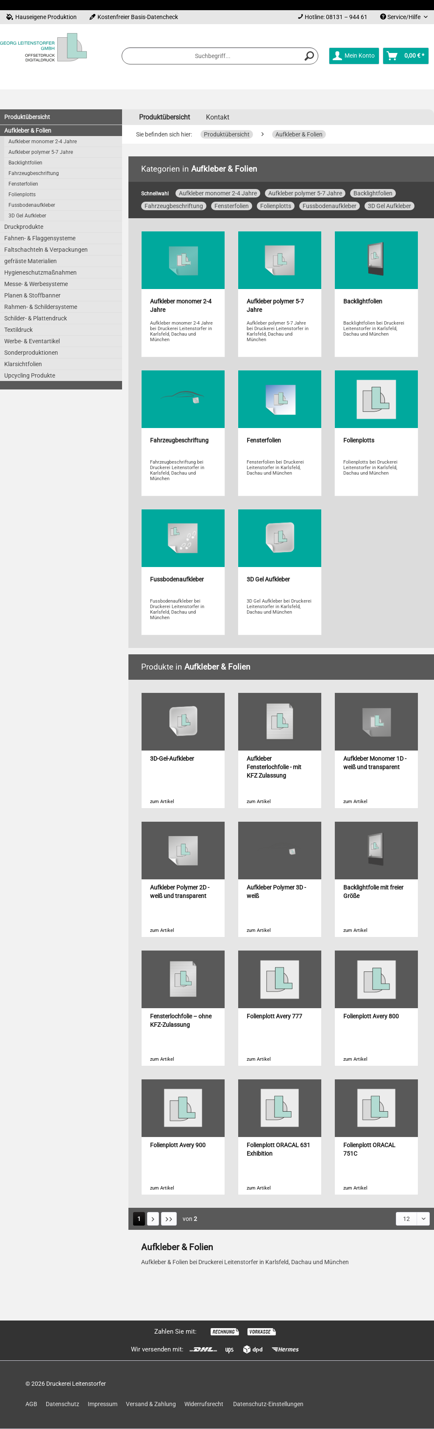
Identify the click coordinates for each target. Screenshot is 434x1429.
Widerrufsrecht (203, 1404)
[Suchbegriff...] (220, 55)
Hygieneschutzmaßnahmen (40, 272)
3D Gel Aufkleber (27, 216)
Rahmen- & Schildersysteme (40, 306)
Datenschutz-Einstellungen (268, 1404)
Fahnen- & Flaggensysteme (39, 238)
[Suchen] (309, 56)
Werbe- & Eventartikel (32, 341)
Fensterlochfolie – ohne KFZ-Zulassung (180, 1021)
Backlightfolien (25, 163)
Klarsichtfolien (23, 364)
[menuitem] (332, 17)
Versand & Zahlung (151, 1404)
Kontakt (217, 117)
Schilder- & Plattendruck (35, 318)
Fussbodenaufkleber (31, 205)
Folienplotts (22, 194)
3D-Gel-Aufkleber (172, 758)
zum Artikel (162, 801)
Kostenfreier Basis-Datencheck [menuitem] (133, 17)
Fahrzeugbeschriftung (33, 173)
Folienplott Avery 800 (371, 1016)
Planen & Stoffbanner (32, 295)
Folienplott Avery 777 (274, 1016)
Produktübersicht (27, 117)
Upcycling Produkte (29, 375)
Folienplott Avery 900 (178, 1145)
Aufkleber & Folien (27, 130)
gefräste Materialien (30, 261)
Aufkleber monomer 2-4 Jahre (42, 142)
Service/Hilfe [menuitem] (401, 17)
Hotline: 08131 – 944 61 (336, 17)
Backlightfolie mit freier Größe (373, 892)
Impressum (102, 1404)
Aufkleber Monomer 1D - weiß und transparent (374, 763)
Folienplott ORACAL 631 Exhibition (278, 1149)
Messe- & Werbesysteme (36, 284)
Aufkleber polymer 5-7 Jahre (40, 152)
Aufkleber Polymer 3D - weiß (276, 892)
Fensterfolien (23, 184)
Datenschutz (62, 1404)
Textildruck (18, 329)
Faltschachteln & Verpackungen (46, 249)
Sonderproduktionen (31, 352)
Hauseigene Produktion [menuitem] (41, 17)
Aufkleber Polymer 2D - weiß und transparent (179, 892)
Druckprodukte (23, 226)
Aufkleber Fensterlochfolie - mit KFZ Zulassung (274, 767)
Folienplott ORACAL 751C (369, 1149)
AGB (31, 1404)
